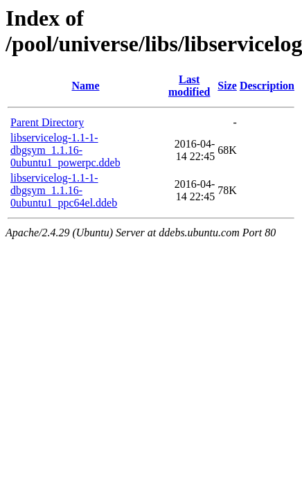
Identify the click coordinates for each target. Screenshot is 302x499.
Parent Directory (47, 122)
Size (227, 85)
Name (86, 85)
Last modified (189, 85)
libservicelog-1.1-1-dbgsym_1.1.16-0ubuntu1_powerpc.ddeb (65, 150)
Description (267, 85)
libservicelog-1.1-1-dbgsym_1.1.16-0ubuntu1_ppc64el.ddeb (63, 190)
